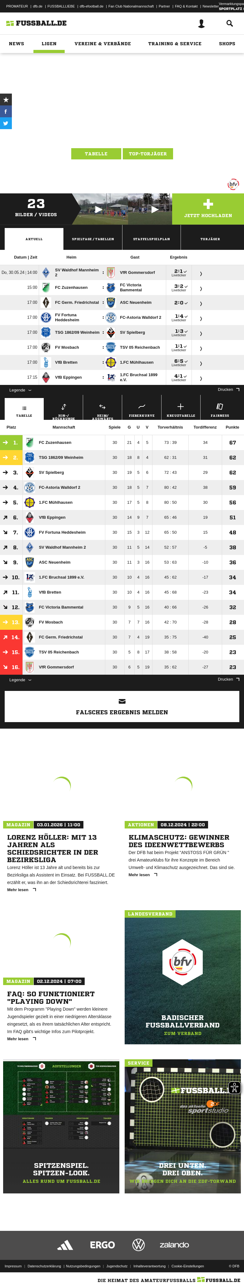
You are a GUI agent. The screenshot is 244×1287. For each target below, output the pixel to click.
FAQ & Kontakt (186, 6)
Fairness (220, 409)
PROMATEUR (17, 6)
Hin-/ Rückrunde (63, 411)
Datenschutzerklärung (44, 1266)
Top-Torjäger (148, 154)
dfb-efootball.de (91, 6)
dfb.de (37, 6)
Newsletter (211, 6)
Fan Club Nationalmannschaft (131, 6)
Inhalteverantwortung (149, 1266)
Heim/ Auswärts (102, 411)
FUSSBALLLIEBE (61, 6)
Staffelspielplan (151, 238)
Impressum (13, 1266)
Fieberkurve (141, 409)
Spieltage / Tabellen (93, 238)
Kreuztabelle (181, 409)
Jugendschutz (116, 1266)
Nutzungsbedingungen (83, 1266)
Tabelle (96, 154)
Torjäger (210, 238)
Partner (164, 6)
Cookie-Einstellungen (188, 1266)
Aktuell (33, 238)
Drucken (228, 389)
